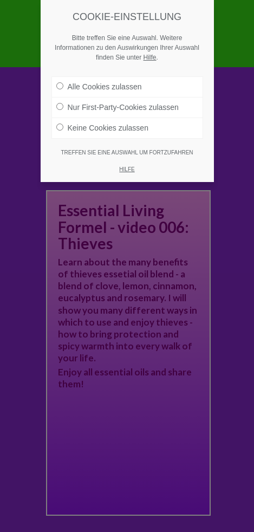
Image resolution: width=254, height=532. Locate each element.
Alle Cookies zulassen (99, 86)
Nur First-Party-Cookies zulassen (117, 106)
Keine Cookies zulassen (102, 127)
